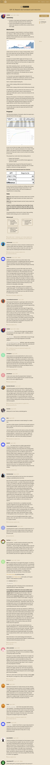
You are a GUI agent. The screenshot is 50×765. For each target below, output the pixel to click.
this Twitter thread (17, 577)
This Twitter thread (11, 574)
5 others (26, 238)
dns (9, 445)
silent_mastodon (11, 706)
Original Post (42, 19)
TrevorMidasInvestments (13, 342)
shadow (10, 725)
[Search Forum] (39, 2)
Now (40, 41)
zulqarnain (10, 337)
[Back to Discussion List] (2, 2)
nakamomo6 (11, 331)
